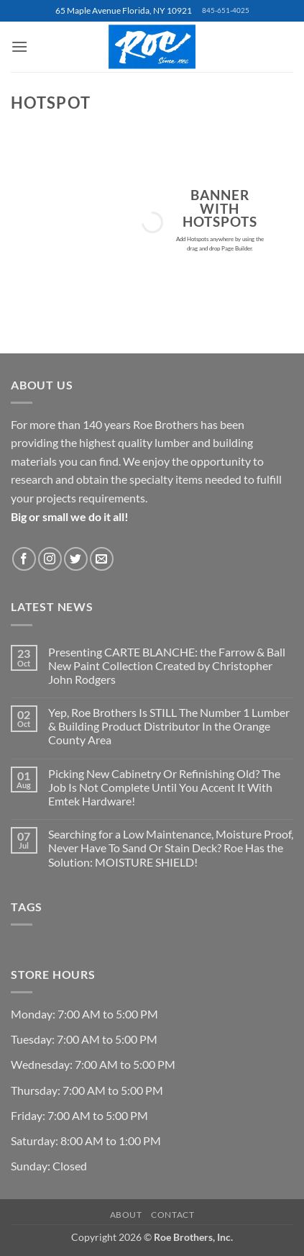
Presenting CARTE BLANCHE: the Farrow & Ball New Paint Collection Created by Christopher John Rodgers (166, 665)
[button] (19, 46)
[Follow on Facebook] (24, 559)
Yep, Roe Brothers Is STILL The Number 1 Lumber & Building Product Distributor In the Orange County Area (169, 725)
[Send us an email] (102, 559)
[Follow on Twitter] (76, 559)
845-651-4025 (225, 10)
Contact (172, 1214)
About (126, 1214)
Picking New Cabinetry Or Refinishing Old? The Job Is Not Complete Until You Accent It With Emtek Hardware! (164, 787)
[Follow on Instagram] (50, 559)
